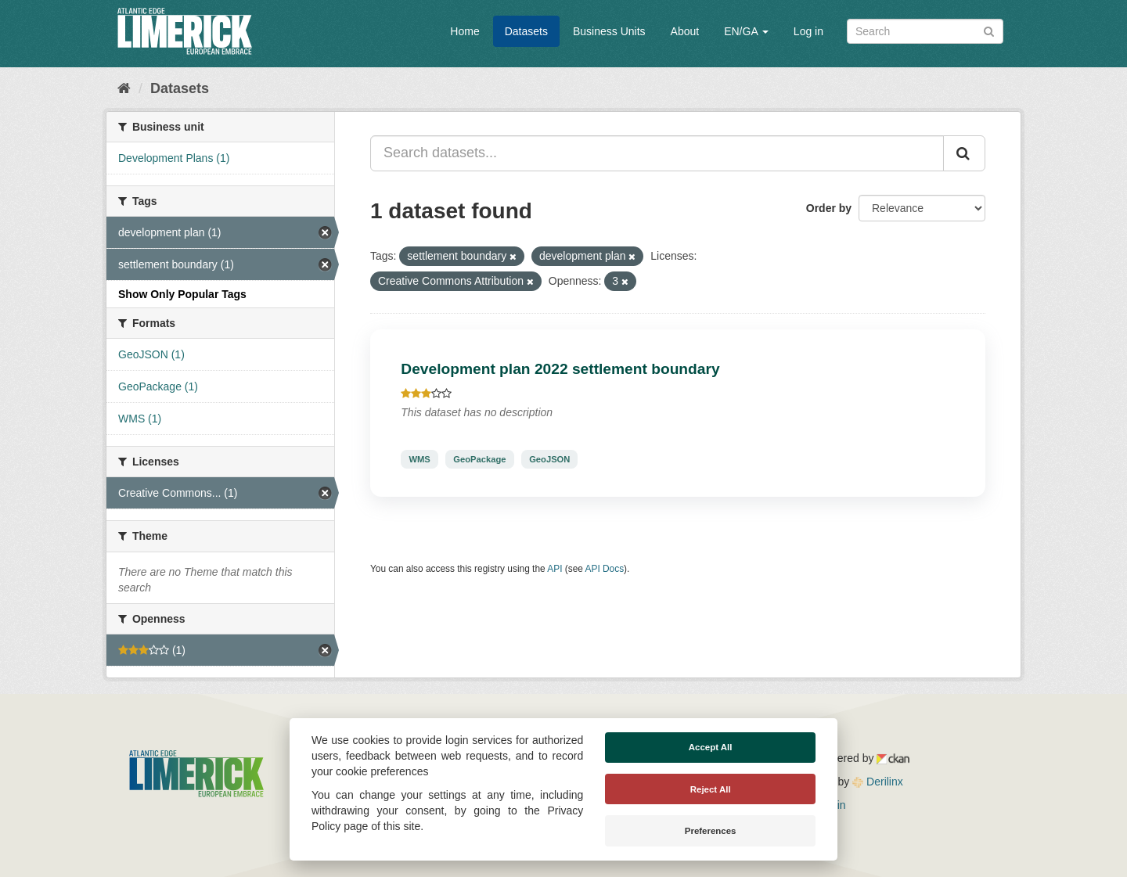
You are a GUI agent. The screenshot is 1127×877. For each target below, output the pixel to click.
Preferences (710, 831)
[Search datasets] (925, 31)
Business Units (609, 31)
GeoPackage (479, 459)
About (685, 31)
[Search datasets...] (657, 153)
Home (464, 31)
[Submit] (989, 30)
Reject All (710, 789)
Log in (808, 31)
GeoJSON (549, 459)
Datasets (526, 31)
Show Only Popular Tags (182, 294)
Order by (829, 208)
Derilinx (877, 781)
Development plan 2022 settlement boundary (560, 369)
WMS (419, 459)
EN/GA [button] (746, 31)
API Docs (605, 568)
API (554, 568)
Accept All (711, 747)
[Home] (124, 88)
